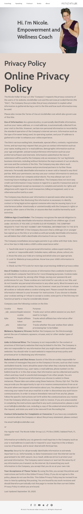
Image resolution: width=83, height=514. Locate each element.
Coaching (7, 3)
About (48, 3)
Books (39, 3)
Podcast (29, 3)
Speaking (18, 3)
